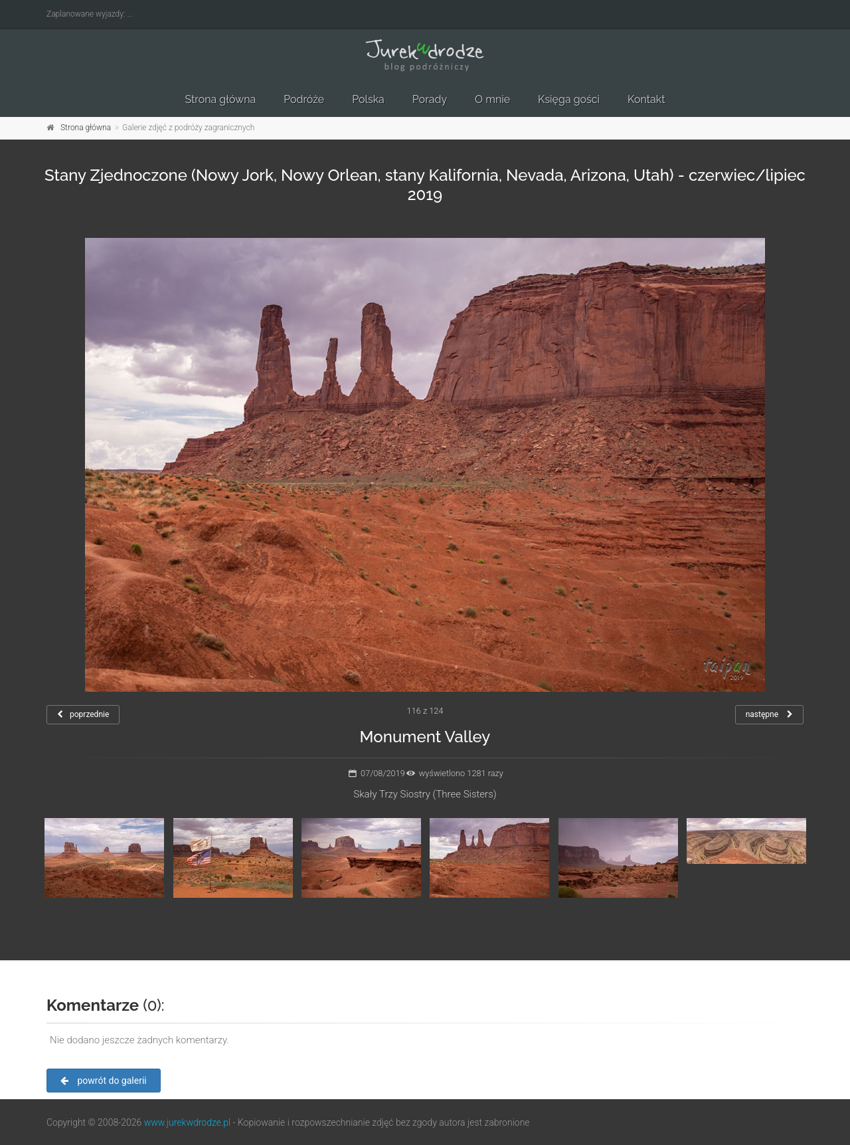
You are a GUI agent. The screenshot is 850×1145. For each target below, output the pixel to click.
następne (769, 714)
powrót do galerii (103, 1080)
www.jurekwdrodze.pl (187, 1122)
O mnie (492, 99)
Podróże (304, 99)
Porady (429, 99)
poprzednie (83, 714)
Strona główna (220, 99)
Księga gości (569, 99)
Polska (368, 99)
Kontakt (646, 99)
